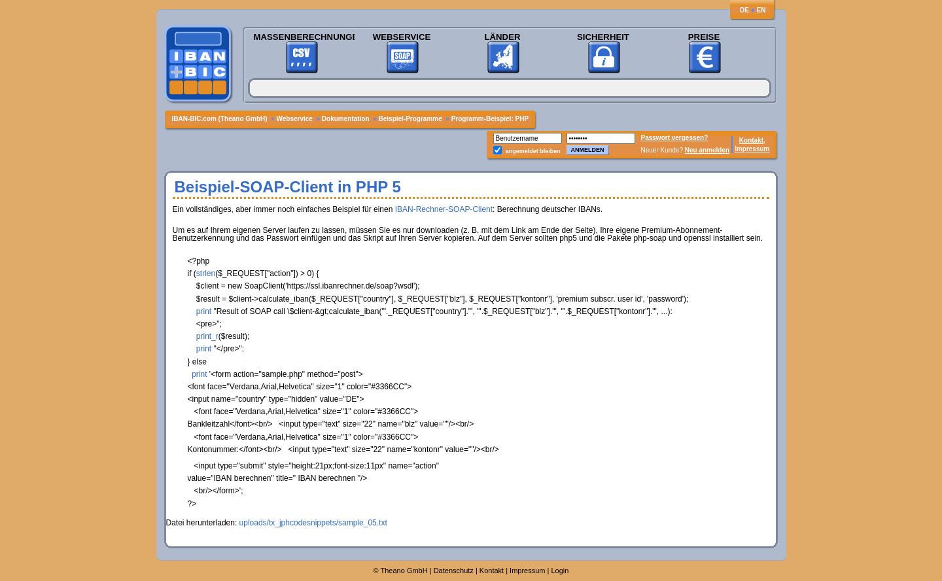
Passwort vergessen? (674, 137)
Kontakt (492, 570)
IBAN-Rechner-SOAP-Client (444, 209)
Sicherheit (603, 37)
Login (560, 570)
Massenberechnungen (301, 37)
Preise (704, 37)
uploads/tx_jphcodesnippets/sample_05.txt (313, 522)
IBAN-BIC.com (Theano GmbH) (221, 118)
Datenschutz (454, 570)
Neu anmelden (707, 150)
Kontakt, (752, 140)
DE (744, 10)
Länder (503, 37)
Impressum (752, 148)
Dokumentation (347, 118)
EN (761, 10)
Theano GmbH (404, 570)
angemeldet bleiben (533, 151)
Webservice (401, 37)
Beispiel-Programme (410, 118)
